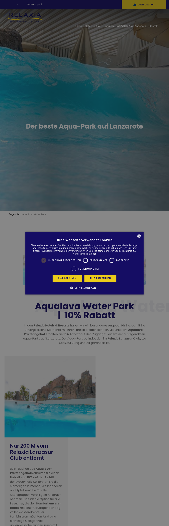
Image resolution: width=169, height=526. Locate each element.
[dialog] (84, 263)
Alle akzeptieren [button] (100, 278)
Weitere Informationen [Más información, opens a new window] (84, 253)
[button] (84, 288)
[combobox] (139, 236)
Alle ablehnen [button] (67, 278)
